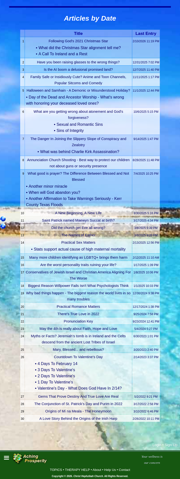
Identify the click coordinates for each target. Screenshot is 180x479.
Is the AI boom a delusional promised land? (78, 69)
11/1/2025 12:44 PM (146, 90)
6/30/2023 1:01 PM (145, 336)
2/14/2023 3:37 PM (145, 357)
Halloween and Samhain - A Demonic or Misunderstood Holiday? (78, 90)
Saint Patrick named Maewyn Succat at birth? (78, 220)
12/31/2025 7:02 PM (146, 62)
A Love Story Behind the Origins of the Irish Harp (78, 419)
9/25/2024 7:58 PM (145, 314)
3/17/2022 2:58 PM (145, 404)
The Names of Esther (78, 235)
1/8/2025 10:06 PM (145, 272)
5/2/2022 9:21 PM (146, 396)
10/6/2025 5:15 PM (145, 111)
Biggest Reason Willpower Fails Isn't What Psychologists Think (78, 286)
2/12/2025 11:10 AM (146, 257)
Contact (124, 470)
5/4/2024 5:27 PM (146, 329)
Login (156, 445)
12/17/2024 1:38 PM (146, 307)
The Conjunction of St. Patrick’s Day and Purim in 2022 (78, 404)
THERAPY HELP (77, 470)
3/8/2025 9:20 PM (146, 235)
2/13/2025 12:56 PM (146, 242)
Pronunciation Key (78, 321)
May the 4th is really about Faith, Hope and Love (78, 329)
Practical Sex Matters (78, 242)
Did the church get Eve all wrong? (78, 228)
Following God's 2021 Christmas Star (78, 41)
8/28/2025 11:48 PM (146, 160)
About (97, 470)
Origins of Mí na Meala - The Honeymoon (78, 411)
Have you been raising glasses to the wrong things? (78, 62)
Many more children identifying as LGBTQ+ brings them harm (78, 257)
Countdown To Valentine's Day (78, 357)
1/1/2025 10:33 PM (145, 286)
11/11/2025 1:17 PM (146, 77)
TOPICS (56, 470)
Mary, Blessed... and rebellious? (78, 350)
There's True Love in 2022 (78, 314)
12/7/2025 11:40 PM (146, 69)
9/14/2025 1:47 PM (145, 139)
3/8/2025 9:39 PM (146, 228)
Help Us (110, 470)
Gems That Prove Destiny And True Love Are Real (78, 396)
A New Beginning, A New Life (78, 213)
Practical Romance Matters (78, 307)
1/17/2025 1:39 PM (145, 265)
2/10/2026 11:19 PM (146, 41)
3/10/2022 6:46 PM (145, 411)
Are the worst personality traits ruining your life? (78, 265)
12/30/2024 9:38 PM (146, 293)
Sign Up (171, 445)
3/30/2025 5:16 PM (145, 213)
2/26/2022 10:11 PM (146, 419)
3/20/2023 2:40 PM (145, 350)
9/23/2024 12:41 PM (146, 321)
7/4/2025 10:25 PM (145, 173)
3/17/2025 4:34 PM (145, 220)
